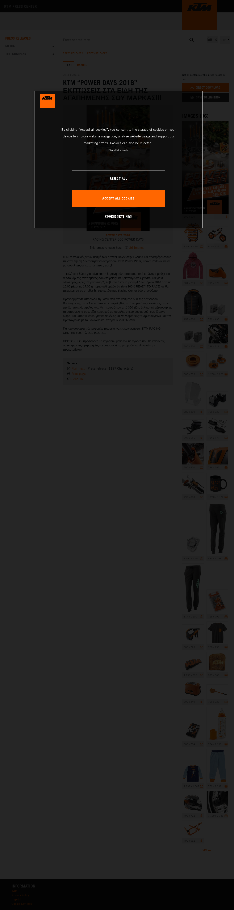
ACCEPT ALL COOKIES (118, 198)
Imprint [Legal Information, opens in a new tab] (125, 150)
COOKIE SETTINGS (118, 216)
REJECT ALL (118, 178)
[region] (118, 159)
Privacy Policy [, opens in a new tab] (114, 150)
